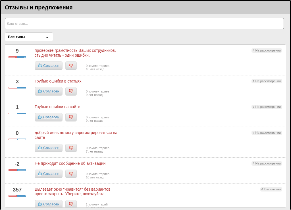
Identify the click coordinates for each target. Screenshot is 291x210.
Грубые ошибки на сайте (57, 106)
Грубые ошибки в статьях (58, 81)
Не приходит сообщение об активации (70, 163)
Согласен (48, 65)
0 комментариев (97, 65)
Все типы (16, 37)
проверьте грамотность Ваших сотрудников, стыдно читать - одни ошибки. (75, 52)
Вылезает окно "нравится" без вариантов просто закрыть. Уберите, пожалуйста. (73, 191)
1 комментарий (97, 204)
